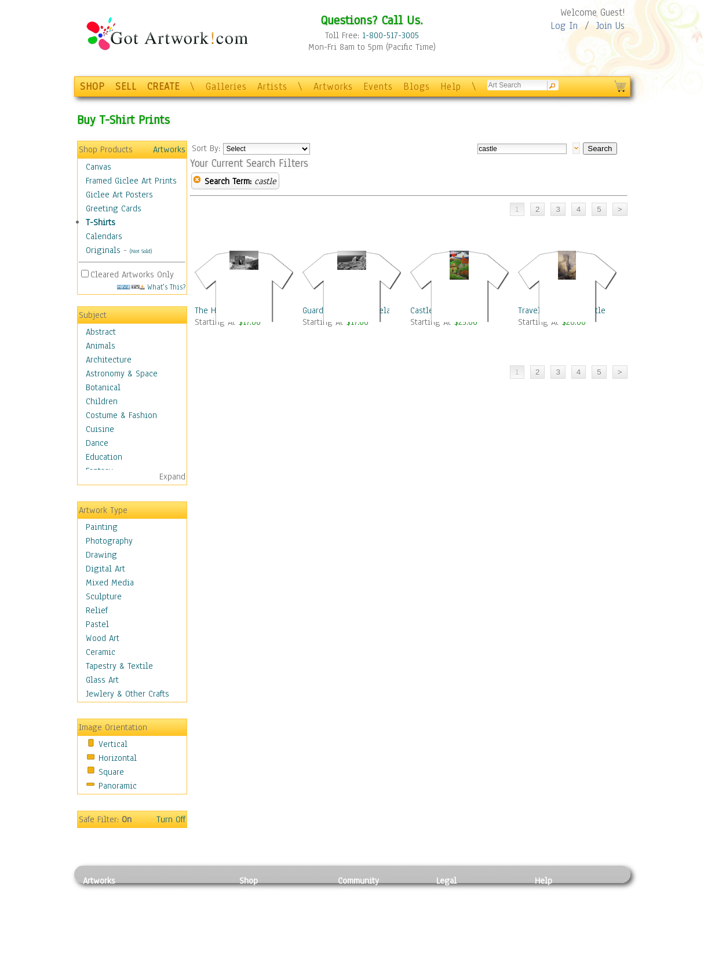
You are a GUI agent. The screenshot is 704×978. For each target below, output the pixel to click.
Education (104, 457)
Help (450, 86)
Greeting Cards (113, 208)
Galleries (226, 86)
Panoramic (118, 786)
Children (102, 401)
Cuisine (100, 429)
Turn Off (170, 819)
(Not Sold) (141, 251)
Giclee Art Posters (119, 194)
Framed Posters (267, 907)
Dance (97, 443)
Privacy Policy (462, 893)
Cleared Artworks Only (132, 274)
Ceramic (100, 652)
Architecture (109, 359)
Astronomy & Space (122, 373)
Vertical (113, 744)
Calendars (104, 236)
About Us (551, 919)
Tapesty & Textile (190, 945)
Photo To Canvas (269, 893)
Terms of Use (460, 907)
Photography (109, 541)
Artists (272, 86)
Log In (564, 25)
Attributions (455, 920)
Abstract (101, 332)
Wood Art (102, 638)
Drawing (101, 555)
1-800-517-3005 (390, 35)
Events (378, 86)
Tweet (546, 971)
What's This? (151, 287)
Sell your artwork (370, 945)
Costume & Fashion (121, 415)
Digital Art (105, 568)
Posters (253, 919)
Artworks (333, 86)
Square (111, 772)
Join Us (610, 25)
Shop (248, 881)
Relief (97, 610)
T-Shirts (100, 222)
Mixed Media (110, 582)
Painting (102, 527)
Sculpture (104, 596)
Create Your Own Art (276, 971)
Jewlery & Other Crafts (127, 693)
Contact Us (555, 893)
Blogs (416, 86)
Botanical (103, 387)
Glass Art (102, 680)
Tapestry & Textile (119, 666)
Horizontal (118, 758)
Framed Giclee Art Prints (131, 180)
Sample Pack (558, 907)
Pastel (97, 624)
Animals (100, 345)
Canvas (98, 167)
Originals (103, 250)
